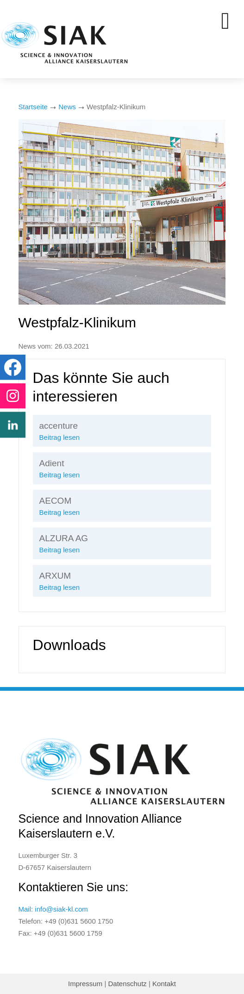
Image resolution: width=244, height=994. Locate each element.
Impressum (85, 984)
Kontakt (164, 984)
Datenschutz (127, 984)
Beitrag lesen (59, 437)
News (67, 107)
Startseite (33, 107)
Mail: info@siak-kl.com (53, 909)
